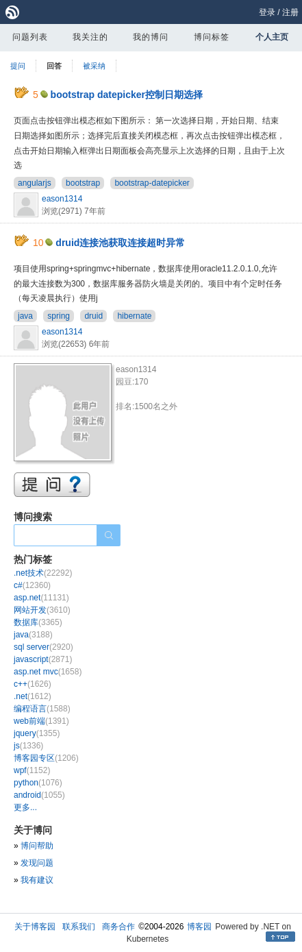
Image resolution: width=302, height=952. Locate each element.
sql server (43, 647)
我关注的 (90, 37)
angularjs (34, 183)
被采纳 (94, 66)
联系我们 (78, 926)
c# (32, 585)
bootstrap (83, 183)
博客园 (199, 926)
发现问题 (37, 863)
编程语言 (42, 708)
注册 (290, 12)
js (28, 745)
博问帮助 (37, 846)
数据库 (38, 622)
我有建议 (37, 880)
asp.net (41, 597)
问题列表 (30, 37)
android (39, 795)
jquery (37, 733)
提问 (17, 66)
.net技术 (43, 573)
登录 (267, 12)
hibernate (134, 316)
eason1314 (62, 199)
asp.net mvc (47, 671)
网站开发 (42, 610)
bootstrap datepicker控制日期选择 (127, 94)
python (38, 783)
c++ (32, 684)
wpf (32, 770)
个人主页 (271, 37)
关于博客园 (34, 926)
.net (32, 696)
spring (58, 316)
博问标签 (211, 37)
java (25, 316)
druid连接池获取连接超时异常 (120, 242)
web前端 (41, 721)
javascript (43, 659)
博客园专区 (46, 758)
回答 (54, 66)
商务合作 (118, 926)
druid (93, 316)
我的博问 (150, 37)
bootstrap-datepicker (151, 183)
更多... (25, 807)
